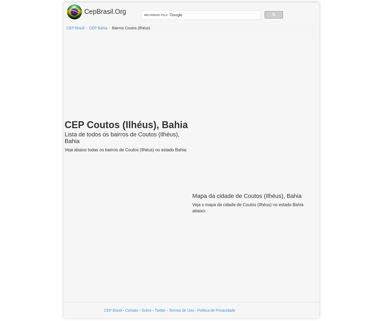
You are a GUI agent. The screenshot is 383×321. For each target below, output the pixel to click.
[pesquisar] (200, 15)
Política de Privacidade (216, 310)
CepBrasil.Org (96, 12)
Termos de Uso (181, 310)
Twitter (160, 310)
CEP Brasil (113, 310)
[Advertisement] (191, 79)
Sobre (146, 310)
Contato (131, 310)
